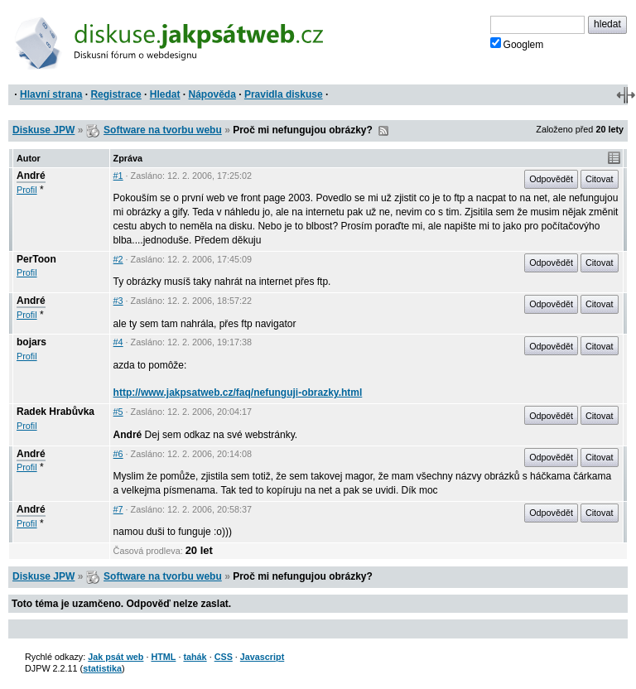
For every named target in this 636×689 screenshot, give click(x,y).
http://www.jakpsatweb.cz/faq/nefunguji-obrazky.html (238, 392)
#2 (118, 259)
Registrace (115, 94)
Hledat (165, 94)
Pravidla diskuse (283, 94)
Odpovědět (551, 179)
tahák (194, 657)
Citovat (599, 179)
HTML (163, 657)
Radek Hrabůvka (55, 411)
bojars (31, 342)
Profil (27, 190)
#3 (118, 301)
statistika (102, 668)
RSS (383, 131)
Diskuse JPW (43, 130)
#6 (118, 454)
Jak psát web (115, 657)
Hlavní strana (51, 94)
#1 (118, 176)
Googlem (517, 44)
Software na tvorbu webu (163, 130)
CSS (223, 657)
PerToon (36, 259)
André (31, 175)
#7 (118, 509)
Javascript (262, 657)
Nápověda (212, 94)
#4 (118, 342)
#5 (118, 412)
